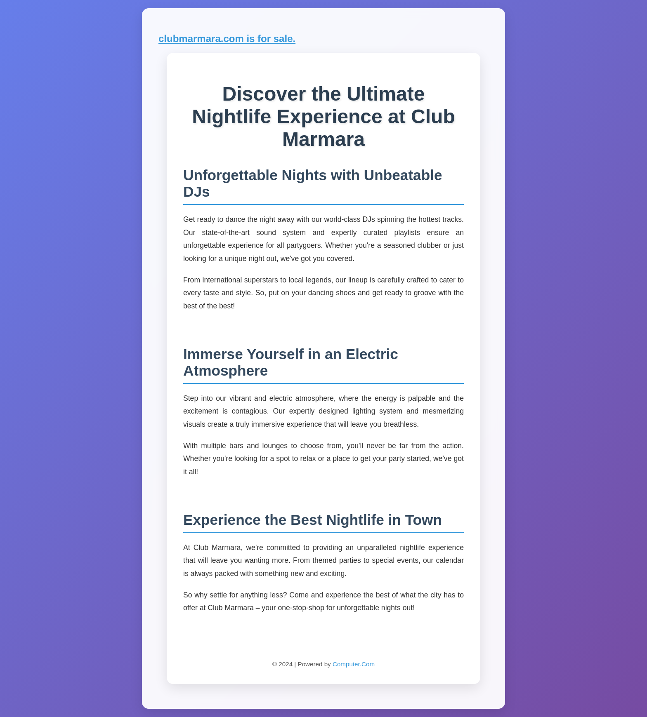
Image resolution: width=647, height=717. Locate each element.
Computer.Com (354, 664)
